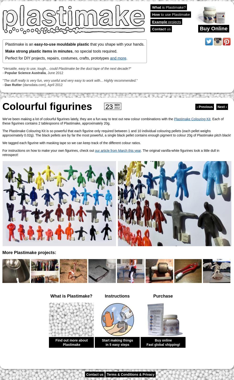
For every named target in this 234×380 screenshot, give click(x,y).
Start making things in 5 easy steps (117, 342)
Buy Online (214, 29)
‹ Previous (205, 107)
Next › (222, 107)
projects (166, 22)
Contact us (94, 374)
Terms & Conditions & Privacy (130, 374)
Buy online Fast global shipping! (163, 342)
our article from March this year (118, 150)
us (161, 29)
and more (118, 58)
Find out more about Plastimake (71, 342)
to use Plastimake (171, 14)
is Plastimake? (169, 7)
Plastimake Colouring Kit (192, 119)
